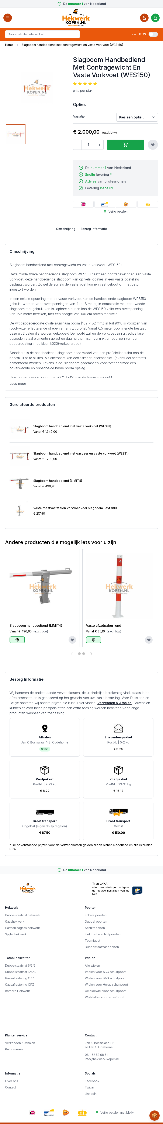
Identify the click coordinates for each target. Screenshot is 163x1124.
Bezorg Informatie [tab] (93, 229)
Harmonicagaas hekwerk (22, 928)
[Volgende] (91, 653)
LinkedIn (91, 1093)
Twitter (89, 1087)
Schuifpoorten (95, 928)
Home (9, 45)
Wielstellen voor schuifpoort (104, 997)
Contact (10, 1087)
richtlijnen (113, 890)
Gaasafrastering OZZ (19, 978)
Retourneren (14, 1049)
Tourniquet (92, 940)
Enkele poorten (96, 915)
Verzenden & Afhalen (114, 703)
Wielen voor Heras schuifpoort (106, 984)
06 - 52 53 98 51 (96, 1055)
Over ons (11, 1081)
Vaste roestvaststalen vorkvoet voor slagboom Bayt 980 (75, 508)
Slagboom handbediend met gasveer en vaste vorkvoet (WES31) (81, 453)
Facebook (92, 1081)
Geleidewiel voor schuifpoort (105, 991)
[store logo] (76, 17)
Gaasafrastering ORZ (19, 984)
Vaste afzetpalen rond (103, 625)
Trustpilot (99, 883)
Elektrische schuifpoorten (103, 934)
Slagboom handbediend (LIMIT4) (57, 480)
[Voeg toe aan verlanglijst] (153, 145)
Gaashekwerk (14, 921)
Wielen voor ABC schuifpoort (105, 972)
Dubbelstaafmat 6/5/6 (20, 965)
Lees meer (18, 383)
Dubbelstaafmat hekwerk (22, 915)
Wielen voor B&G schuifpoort (105, 978)
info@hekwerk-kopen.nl (102, 1059)
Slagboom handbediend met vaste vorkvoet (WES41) (72, 426)
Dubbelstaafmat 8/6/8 (20, 972)
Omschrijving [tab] (65, 229)
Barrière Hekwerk (17, 991)
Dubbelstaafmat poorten (102, 947)
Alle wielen (92, 965)
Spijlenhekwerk (16, 934)
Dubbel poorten (96, 921)
